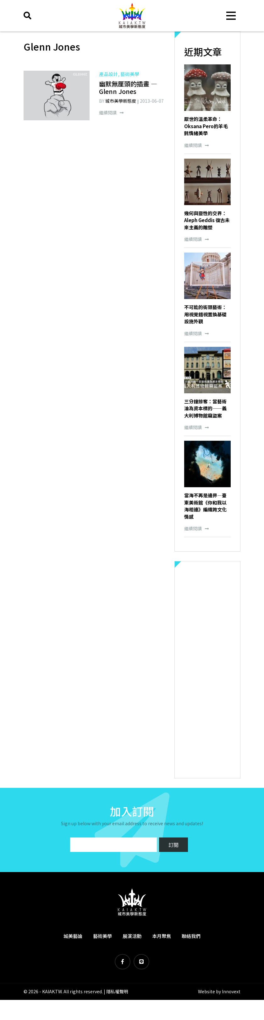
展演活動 (132, 936)
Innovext (231, 991)
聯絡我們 (191, 936)
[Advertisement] (207, 669)
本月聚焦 (161, 936)
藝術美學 (102, 936)
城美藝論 (72, 936)
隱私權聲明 (117, 991)
